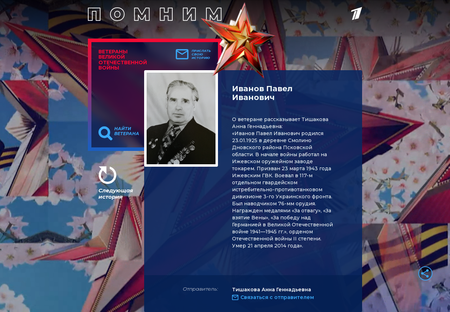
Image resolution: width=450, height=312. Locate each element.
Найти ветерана (126, 131)
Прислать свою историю (201, 54)
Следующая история (115, 193)
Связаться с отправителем (277, 297)
